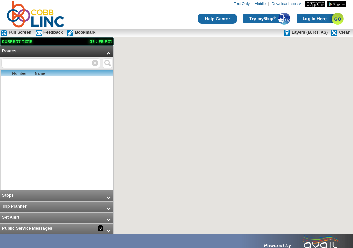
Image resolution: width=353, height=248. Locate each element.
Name (40, 73)
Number (19, 73)
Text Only (242, 4)
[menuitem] (56, 118)
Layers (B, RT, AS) (310, 32)
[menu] (57, 140)
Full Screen (20, 32)
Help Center (217, 18)
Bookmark (85, 32)
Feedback (53, 32)
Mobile (260, 4)
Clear (344, 32)
